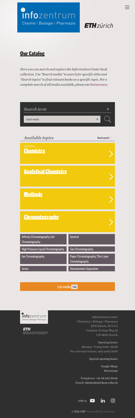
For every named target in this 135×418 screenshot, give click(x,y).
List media (67, 286)
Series (25, 269)
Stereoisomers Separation (84, 269)
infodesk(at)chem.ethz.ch (101, 382)
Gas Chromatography (81, 249)
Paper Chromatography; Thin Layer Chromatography (89, 258)
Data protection (106, 411)
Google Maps (109, 366)
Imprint (91, 411)
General (74, 237)
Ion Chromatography (33, 256)
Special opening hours (103, 359)
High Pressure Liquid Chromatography (43, 249)
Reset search (104, 137)
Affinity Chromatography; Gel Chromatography (38, 239)
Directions (111, 370)
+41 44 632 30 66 (107, 378)
